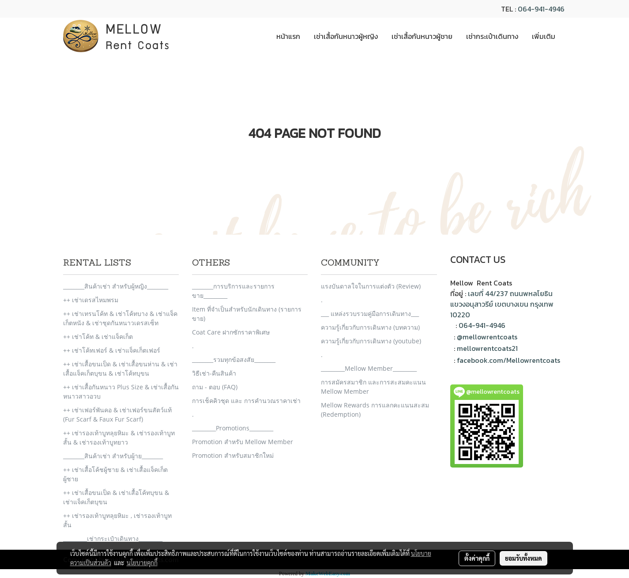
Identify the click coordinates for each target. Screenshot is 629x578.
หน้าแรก (288, 36)
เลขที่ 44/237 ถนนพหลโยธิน (510, 293)
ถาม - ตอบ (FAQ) (214, 387)
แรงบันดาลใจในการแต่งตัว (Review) (371, 286)
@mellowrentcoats (487, 336)
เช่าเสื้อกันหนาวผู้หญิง (346, 36)
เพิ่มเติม (543, 36)
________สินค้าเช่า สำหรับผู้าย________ (113, 456)
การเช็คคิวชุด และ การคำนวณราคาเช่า (246, 400)
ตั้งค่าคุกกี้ (477, 558)
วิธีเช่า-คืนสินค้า (214, 373)
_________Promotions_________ (232, 428)
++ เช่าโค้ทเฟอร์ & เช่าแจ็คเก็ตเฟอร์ (111, 350)
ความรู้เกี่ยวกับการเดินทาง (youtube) (371, 341)
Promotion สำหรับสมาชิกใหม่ (233, 455)
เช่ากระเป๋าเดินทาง (492, 36)
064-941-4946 (541, 9)
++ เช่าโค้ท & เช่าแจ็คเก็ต (98, 336)
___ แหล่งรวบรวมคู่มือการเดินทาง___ (370, 313)
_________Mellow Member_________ (369, 368)
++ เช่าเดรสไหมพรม (90, 300)
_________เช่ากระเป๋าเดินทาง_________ (112, 538)
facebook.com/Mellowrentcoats (508, 360)
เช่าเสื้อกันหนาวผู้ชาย (422, 36)
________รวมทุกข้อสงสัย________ (233, 359)
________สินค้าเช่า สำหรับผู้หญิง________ (115, 286)
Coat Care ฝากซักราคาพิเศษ (231, 332)
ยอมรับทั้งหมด (523, 558)
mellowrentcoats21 (487, 348)
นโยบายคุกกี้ (142, 563)
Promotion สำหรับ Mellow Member (242, 441)
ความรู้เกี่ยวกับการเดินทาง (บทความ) (370, 327)
